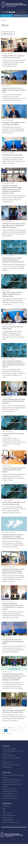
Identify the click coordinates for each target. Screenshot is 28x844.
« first (4, 727)
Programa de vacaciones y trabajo (11, 758)
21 (12, 730)
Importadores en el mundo (10, 791)
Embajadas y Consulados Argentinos (12, 779)
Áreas (4, 808)
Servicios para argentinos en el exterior (13, 751)
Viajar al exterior (7, 753)
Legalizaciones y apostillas (9, 748)
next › (4, 733)
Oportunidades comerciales (10, 795)
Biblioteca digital (7, 767)
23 (19, 730)
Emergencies (21, 12)
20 (9, 730)
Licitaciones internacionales (10, 798)
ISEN (4, 810)
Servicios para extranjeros (9, 755)
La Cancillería (6, 806)
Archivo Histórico (7, 813)
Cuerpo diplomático (8, 762)
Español (24, 15)
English (17, 15)
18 (2, 730)
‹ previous (10, 727)
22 (15, 730)
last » (9, 733)
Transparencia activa (8, 820)
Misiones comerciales (8, 793)
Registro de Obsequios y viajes (10, 822)
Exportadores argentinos (9, 789)
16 (22, 727)
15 (19, 727)
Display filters (8, 33)
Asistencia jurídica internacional (11, 764)
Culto (4, 760)
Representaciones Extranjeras (10, 782)
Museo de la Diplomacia (9, 815)
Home (3, 20)
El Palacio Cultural (7, 817)
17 (25, 727)
